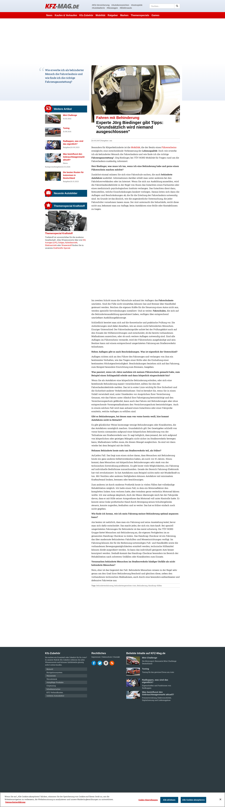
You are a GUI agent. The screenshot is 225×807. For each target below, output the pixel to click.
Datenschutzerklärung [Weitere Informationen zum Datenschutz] (15, 802)
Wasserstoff (66, 245)
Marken (124, 15)
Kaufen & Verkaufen (66, 15)
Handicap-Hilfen (155, 585)
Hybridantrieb (71, 242)
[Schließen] (220, 799)
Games (155, 15)
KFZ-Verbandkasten (54, 692)
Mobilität (100, 15)
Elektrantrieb (51, 245)
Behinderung (142, 585)
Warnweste (51, 676)
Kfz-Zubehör (86, 15)
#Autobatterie (98, 8)
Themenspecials (140, 15)
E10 (84, 240)
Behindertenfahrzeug (105, 585)
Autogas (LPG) (51, 242)
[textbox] (164, 6)
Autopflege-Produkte (54, 682)
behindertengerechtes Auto (125, 585)
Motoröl (49, 669)
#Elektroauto (126, 8)
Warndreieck (51, 679)
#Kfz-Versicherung (100, 5)
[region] (112, 799)
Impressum (95, 657)
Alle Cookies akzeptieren (193, 800)
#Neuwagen (112, 8)
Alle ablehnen (169, 800)
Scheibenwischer (53, 689)
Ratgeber (113, 15)
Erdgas (61, 242)
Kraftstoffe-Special (61, 248)
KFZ (62, 6)
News (49, 15)
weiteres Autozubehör (55, 696)
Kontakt (117, 657)
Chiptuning (51, 685)
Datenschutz (107, 657)
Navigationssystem (54, 672)
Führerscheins (169, 147)
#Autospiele (136, 5)
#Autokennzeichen (120, 5)
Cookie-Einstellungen (148, 800)
